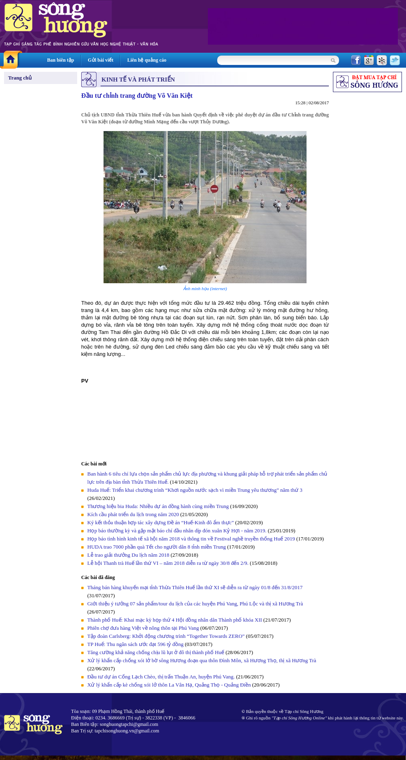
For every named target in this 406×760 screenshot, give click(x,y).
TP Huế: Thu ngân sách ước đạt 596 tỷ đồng (135, 644)
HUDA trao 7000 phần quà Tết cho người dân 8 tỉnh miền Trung (156, 547)
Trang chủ (20, 78)
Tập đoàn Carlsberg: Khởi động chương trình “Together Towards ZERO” (166, 636)
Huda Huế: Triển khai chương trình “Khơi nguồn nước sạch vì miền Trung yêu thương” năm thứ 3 (194, 490)
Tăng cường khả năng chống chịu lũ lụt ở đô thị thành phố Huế (155, 652)
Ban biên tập (60, 60)
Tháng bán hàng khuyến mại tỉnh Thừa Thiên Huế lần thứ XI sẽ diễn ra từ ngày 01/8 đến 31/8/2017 (194, 587)
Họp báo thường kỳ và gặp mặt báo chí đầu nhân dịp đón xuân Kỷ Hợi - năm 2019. (177, 530)
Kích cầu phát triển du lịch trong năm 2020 (133, 514)
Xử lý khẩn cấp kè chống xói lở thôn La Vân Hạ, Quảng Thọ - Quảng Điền (169, 685)
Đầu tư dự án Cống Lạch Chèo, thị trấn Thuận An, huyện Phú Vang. (161, 677)
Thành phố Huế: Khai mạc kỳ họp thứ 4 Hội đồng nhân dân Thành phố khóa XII (174, 620)
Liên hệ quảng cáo (146, 60)
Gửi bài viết (100, 60)
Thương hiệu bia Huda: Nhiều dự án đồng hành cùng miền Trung (158, 506)
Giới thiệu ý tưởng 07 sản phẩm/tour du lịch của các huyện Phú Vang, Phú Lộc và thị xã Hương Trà (195, 604)
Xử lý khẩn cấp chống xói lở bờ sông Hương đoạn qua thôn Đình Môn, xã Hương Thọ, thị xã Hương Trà (201, 660)
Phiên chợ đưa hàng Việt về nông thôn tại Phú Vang (143, 628)
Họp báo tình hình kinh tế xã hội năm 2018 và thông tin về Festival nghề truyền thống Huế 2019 (191, 539)
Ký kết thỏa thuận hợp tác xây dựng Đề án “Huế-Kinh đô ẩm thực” (160, 522)
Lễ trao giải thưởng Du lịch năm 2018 (129, 555)
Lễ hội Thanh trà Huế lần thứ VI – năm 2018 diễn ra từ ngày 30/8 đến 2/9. (168, 563)
